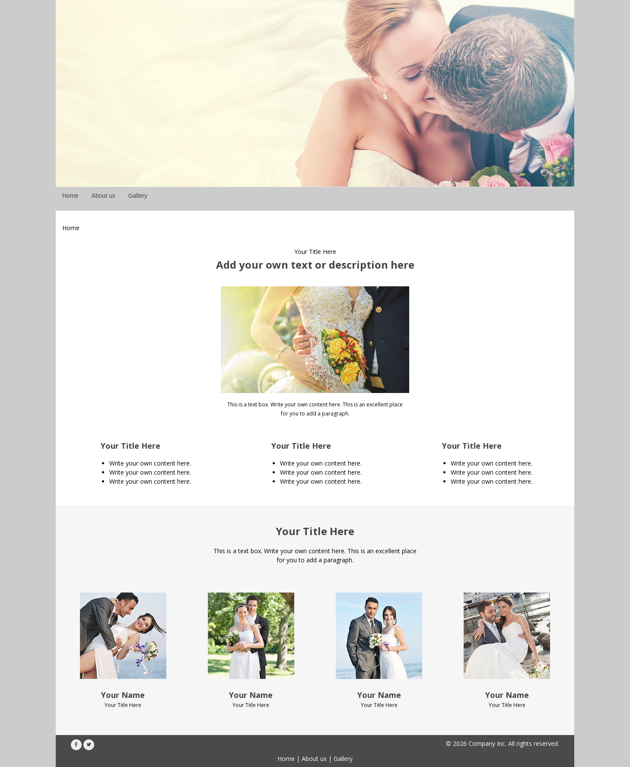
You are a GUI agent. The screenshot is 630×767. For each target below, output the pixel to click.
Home (286, 758)
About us (314, 758)
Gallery (343, 758)
